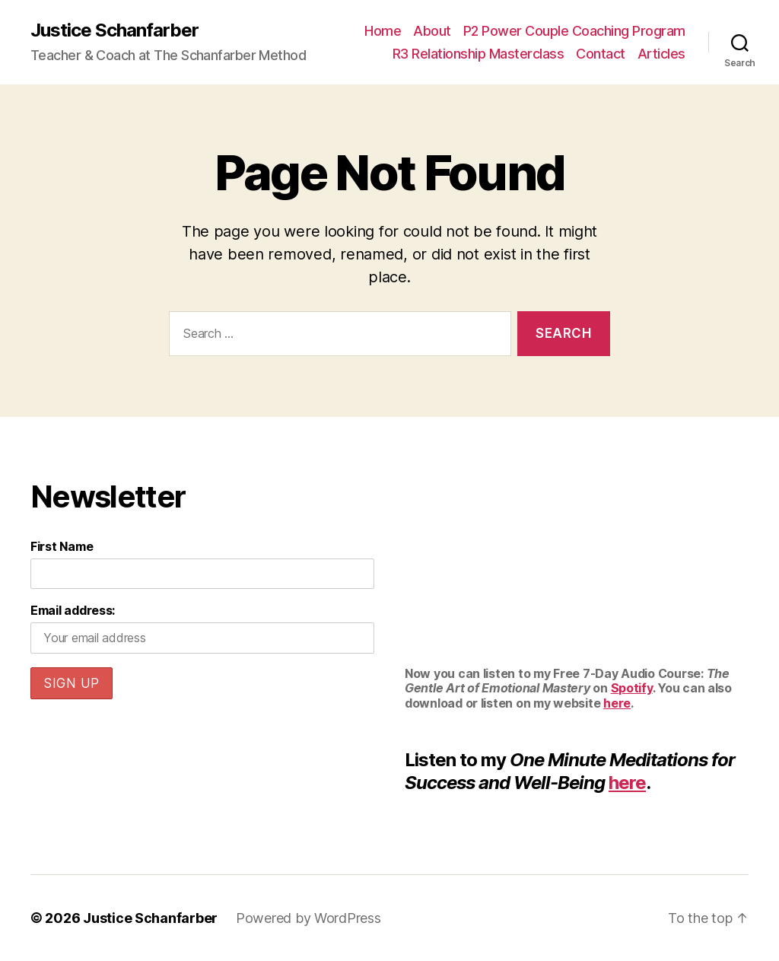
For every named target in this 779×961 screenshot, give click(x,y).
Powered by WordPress (308, 918)
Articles (661, 54)
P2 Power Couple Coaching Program (574, 31)
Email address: (72, 610)
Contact (600, 54)
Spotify (632, 687)
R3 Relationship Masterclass (478, 54)
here (617, 703)
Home (382, 31)
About (432, 31)
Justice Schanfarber (114, 30)
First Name (61, 546)
